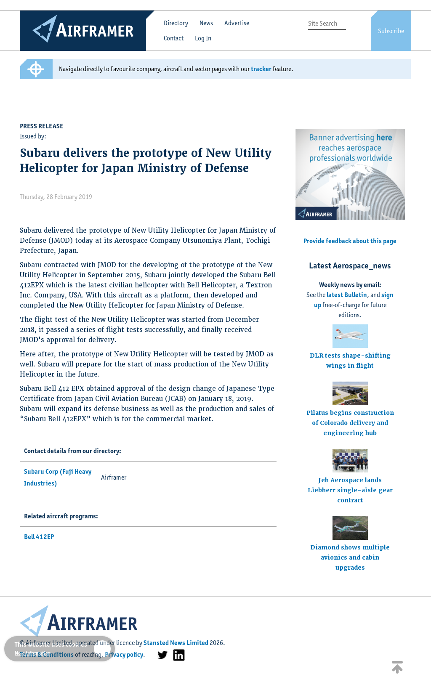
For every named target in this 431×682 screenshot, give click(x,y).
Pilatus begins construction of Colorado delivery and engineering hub (350, 423)
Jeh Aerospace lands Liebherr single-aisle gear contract (350, 490)
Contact (174, 38)
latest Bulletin (347, 295)
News (206, 23)
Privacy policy (124, 654)
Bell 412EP (39, 537)
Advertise (236, 23)
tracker (261, 69)
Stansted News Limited (176, 643)
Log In (203, 38)
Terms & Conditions (47, 654)
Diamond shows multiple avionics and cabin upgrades (350, 557)
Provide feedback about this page (349, 241)
